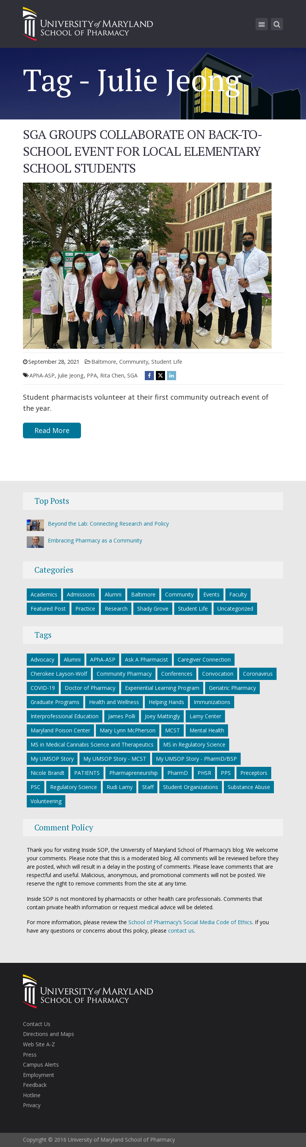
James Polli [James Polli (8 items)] (121, 716)
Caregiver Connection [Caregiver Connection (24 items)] (204, 659)
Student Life (166, 361)
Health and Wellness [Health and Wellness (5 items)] (114, 702)
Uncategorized (235, 608)
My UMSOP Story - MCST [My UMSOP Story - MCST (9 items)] (114, 758)
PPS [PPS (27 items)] (226, 772)
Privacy (31, 1105)
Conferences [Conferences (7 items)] (177, 673)
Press (30, 1054)
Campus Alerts (41, 1064)
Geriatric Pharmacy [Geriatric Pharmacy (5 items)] (232, 687)
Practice (85, 608)
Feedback (35, 1084)
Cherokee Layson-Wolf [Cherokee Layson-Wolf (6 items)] (59, 673)
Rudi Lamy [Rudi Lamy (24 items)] (120, 787)
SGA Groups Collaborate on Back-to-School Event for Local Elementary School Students (142, 151)
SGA (132, 375)
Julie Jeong (71, 375)
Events (211, 594)
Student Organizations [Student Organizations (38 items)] (190, 787)
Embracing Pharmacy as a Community (95, 540)
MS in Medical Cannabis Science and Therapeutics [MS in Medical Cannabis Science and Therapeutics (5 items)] (92, 744)
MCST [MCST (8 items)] (172, 730)
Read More (52, 430)
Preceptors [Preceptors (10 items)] (253, 772)
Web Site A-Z (39, 1044)
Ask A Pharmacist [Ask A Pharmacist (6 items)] (146, 659)
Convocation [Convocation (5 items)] (217, 673)
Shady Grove (152, 608)
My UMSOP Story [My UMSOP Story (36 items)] (52, 758)
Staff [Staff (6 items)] (148, 787)
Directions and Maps (48, 1034)
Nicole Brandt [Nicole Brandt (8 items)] (48, 772)
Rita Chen (112, 375)
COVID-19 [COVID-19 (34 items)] (43, 687)
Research (116, 608)
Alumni (113, 594)
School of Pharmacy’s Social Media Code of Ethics (190, 922)
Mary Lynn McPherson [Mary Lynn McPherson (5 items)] (127, 730)
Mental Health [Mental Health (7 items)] (206, 730)
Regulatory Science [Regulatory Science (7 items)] (73, 787)
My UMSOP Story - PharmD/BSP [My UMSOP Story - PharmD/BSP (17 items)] (196, 758)
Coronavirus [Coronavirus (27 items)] (258, 673)
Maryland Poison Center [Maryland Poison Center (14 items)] (60, 730)
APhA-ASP (42, 375)
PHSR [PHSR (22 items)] (204, 772)
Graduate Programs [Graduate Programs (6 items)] (55, 702)
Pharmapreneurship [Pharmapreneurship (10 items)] (133, 772)
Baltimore (103, 361)
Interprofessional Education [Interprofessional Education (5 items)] (65, 716)
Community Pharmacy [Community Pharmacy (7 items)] (124, 673)
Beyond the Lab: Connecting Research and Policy (108, 523)
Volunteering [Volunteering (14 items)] (46, 801)
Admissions (81, 594)
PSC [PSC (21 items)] (35, 787)
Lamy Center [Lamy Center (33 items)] (205, 716)
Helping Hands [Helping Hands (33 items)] (166, 702)
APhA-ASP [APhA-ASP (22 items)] (102, 659)
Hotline (31, 1095)
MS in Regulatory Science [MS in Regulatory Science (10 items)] (194, 744)
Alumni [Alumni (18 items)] (72, 659)
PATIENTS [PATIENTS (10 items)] (87, 772)
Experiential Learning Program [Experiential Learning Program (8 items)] (162, 687)
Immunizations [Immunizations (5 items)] (212, 702)
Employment (38, 1074)
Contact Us (36, 1024)
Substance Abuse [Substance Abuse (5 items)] (249, 787)
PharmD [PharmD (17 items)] (177, 772)
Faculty (238, 594)
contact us (181, 930)
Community (133, 361)
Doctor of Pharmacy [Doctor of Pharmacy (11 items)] (90, 687)
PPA (92, 375)
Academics (44, 594)
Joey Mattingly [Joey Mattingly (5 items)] (162, 716)
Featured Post (48, 608)
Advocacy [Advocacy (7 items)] (42, 659)
